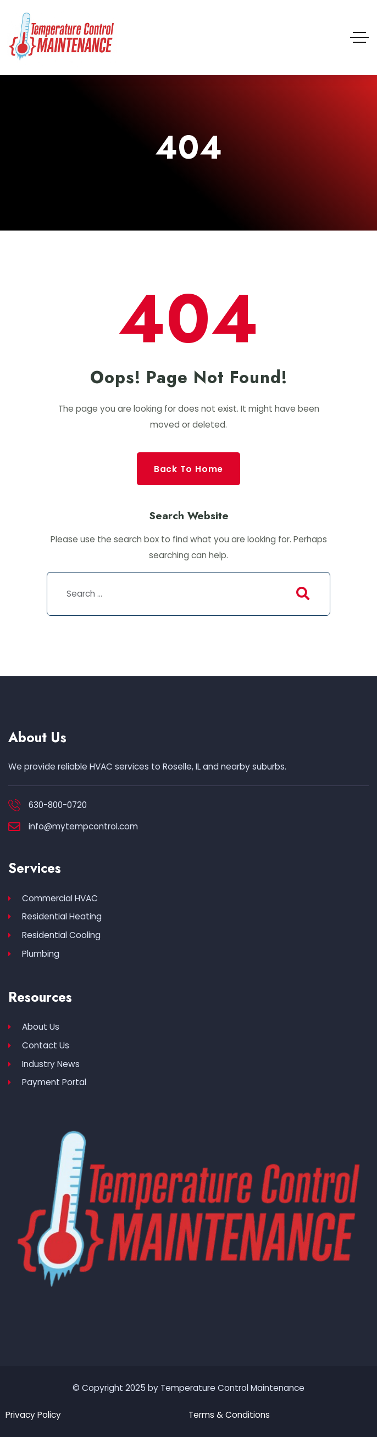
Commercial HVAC (53, 898)
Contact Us (38, 1045)
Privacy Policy (33, 1415)
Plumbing (33, 953)
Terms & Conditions (229, 1415)
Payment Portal (47, 1082)
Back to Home (188, 469)
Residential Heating (55, 917)
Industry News (44, 1064)
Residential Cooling (54, 935)
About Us (33, 1026)
